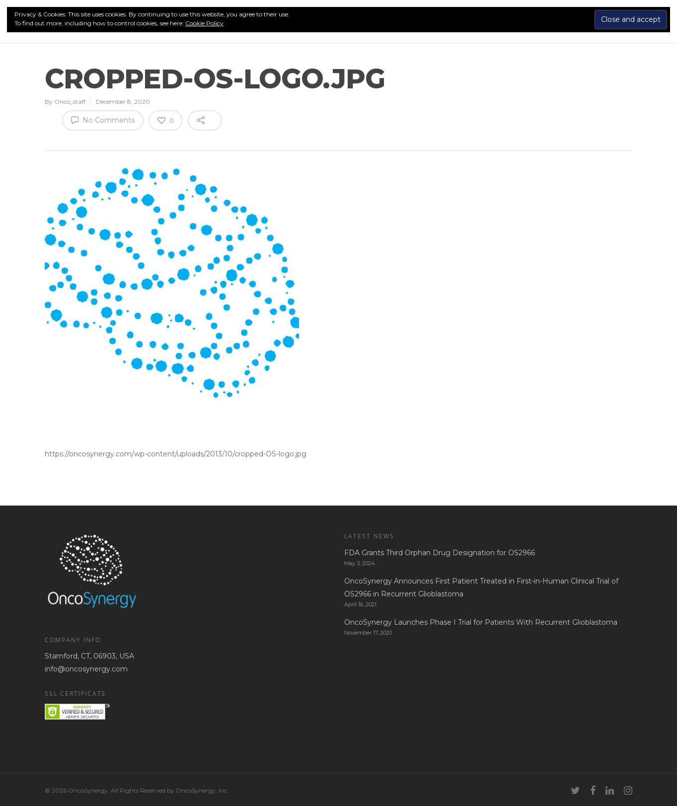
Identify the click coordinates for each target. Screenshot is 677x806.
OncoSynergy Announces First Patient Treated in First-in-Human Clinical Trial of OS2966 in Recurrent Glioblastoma (481, 587)
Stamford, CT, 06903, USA (89, 656)
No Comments (103, 120)
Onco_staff (69, 101)
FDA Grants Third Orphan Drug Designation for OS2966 (439, 552)
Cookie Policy (204, 23)
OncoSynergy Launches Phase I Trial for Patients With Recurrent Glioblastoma (480, 622)
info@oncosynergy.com (86, 668)
